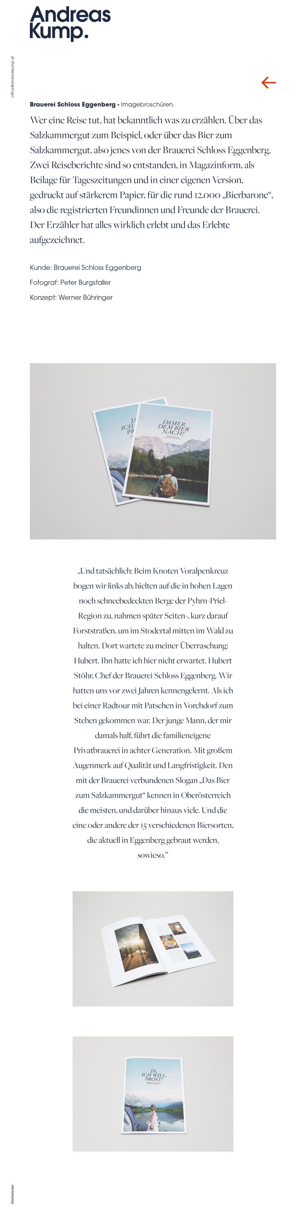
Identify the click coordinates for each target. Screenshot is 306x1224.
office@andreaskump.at (13, 77)
